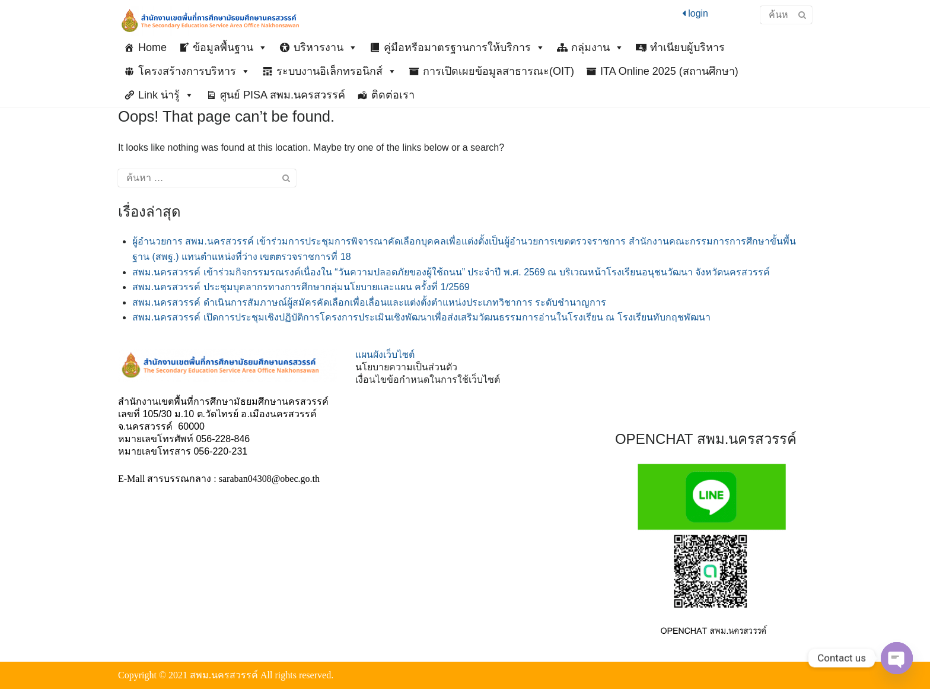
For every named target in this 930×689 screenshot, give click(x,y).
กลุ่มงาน (597, 47)
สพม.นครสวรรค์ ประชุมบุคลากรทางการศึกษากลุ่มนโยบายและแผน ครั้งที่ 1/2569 (301, 287)
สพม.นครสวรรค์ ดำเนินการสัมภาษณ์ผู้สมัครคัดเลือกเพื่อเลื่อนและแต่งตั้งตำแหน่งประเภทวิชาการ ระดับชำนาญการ (369, 302)
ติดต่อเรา (393, 95)
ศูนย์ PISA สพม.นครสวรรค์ (282, 95)
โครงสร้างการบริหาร (194, 71)
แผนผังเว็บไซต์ (385, 355)
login (695, 13)
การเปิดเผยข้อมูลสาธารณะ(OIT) (498, 71)
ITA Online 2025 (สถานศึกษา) (669, 71)
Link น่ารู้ (166, 95)
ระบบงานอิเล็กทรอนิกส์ (336, 71)
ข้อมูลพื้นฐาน (230, 47)
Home (152, 47)
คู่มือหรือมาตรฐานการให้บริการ (464, 47)
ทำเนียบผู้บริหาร (687, 47)
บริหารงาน (326, 47)
